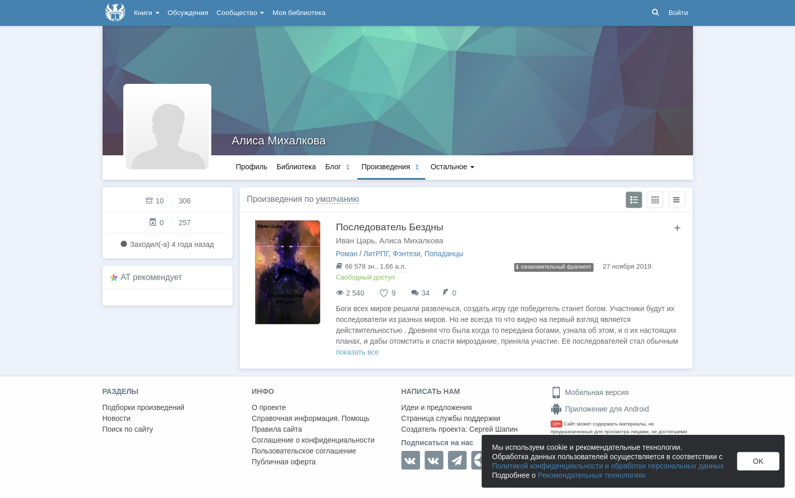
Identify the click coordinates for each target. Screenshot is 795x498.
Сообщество (240, 13)
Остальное (452, 167)
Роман (347, 254)
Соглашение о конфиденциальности (313, 440)
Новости (117, 418)
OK (758, 461)
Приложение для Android (600, 409)
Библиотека (296, 167)
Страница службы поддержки (450, 418)
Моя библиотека (298, 13)
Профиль (251, 167)
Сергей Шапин (493, 429)
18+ (556, 424)
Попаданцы (444, 254)
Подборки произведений (144, 407)
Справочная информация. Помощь (311, 418)
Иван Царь (355, 240)
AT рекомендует (151, 277)
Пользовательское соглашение (304, 451)
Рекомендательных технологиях (592, 475)
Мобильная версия (590, 392)
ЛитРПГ (376, 254)
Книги (147, 13)
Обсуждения (188, 13)
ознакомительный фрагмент (553, 267)
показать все (357, 352)
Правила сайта (277, 429)
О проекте (269, 407)
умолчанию (337, 199)
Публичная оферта (284, 462)
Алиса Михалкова (279, 140)
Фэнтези (407, 254)
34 (426, 293)
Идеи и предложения (436, 407)
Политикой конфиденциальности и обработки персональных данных (608, 466)
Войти (678, 13)
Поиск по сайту (128, 429)
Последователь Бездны (389, 227)
